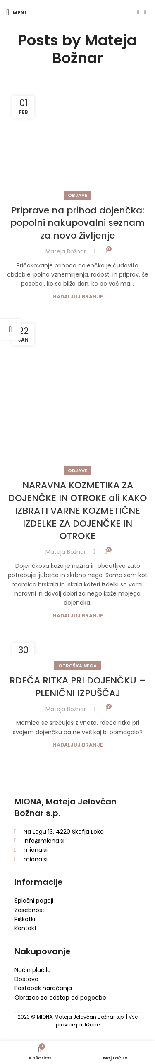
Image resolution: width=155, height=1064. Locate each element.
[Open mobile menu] (16, 12)
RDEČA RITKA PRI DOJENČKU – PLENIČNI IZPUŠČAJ (77, 687)
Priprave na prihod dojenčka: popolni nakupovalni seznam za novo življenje (77, 223)
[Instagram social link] (145, 12)
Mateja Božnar (94, 49)
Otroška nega (77, 665)
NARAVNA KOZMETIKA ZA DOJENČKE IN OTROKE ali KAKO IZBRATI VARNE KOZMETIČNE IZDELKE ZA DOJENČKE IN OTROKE (77, 510)
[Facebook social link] (138, 12)
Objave (77, 195)
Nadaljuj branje (77, 296)
